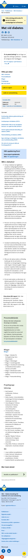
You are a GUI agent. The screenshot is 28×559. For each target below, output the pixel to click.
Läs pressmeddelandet (10, 341)
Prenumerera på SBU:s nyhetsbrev (10, 522)
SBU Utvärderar (18, 11)
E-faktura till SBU (6, 528)
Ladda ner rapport (7, 87)
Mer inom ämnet (5, 83)
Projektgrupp (4, 81)
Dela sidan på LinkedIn (6, 32)
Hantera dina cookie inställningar (10, 541)
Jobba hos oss (5, 517)
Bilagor (3, 79)
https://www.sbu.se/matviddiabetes (12, 106)
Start (2, 11)
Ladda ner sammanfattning (10, 93)
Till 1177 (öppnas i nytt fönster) (12, 61)
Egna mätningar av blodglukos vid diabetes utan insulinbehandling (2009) (12, 139)
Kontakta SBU (6, 100)
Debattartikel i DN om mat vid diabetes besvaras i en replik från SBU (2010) (11, 125)
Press (2, 530)
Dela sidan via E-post (9, 32)
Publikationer (8, 11)
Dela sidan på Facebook (3, 32)
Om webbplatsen (5, 536)
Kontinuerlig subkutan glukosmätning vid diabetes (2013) (12, 117)
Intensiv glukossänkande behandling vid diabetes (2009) (11, 130)
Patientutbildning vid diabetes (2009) (11, 135)
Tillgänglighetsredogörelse (8, 538)
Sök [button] (24, 6)
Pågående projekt (6, 514)
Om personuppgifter (6, 525)
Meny (15, 6)
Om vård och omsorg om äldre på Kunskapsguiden (10, 144)
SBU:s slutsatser (5, 74)
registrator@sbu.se (10, 505)
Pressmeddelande (6, 76)
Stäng (5, 63)
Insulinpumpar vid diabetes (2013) (10, 121)
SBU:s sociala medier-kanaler (9, 533)
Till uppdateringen (12, 157)
